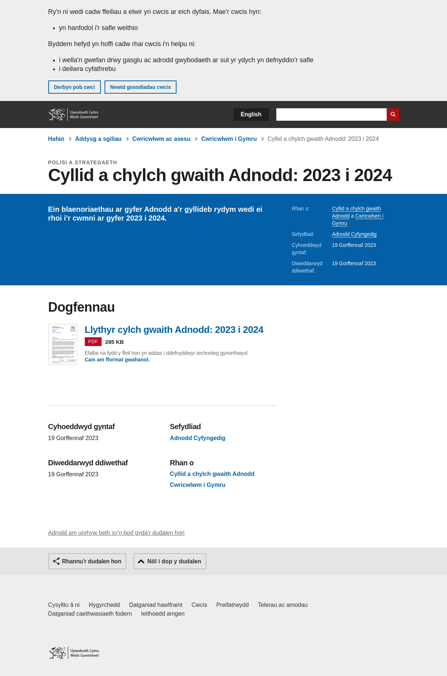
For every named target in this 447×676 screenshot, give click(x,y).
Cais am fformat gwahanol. (117, 360)
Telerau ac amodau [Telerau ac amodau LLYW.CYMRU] (283, 605)
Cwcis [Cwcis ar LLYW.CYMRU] (199, 605)
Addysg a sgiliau (98, 139)
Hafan (56, 139)
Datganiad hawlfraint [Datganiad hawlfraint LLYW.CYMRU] (155, 605)
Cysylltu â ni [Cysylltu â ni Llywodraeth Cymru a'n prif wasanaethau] (64, 605)
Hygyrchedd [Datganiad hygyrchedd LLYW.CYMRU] (104, 605)
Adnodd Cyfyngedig (354, 234)
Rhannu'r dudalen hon (91, 561)
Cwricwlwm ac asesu (161, 139)
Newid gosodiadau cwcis (140, 87)
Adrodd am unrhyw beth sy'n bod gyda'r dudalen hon (116, 533)
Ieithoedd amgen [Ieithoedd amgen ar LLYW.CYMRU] (163, 614)
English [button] (251, 114)
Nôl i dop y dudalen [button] (174, 561)
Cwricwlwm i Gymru (229, 139)
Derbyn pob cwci (74, 87)
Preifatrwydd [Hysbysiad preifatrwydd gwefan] (232, 605)
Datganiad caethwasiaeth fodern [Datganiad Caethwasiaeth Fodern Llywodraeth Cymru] (90, 614)
